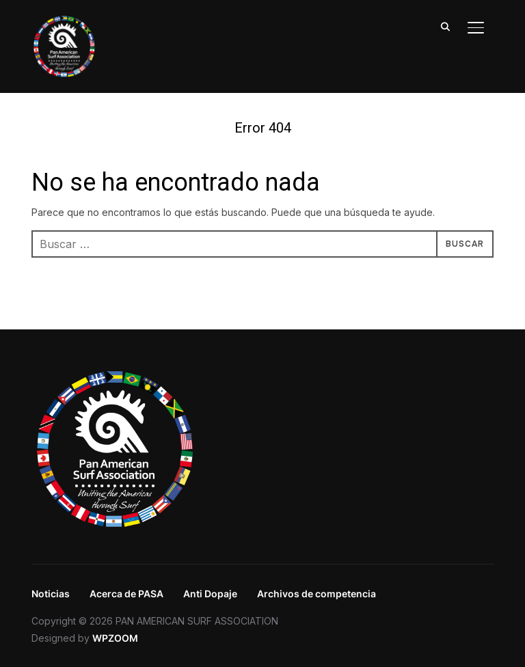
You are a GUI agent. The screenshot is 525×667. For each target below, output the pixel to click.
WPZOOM (115, 638)
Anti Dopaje (210, 593)
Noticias (50, 593)
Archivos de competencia (316, 593)
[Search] (445, 26)
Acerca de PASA (126, 593)
